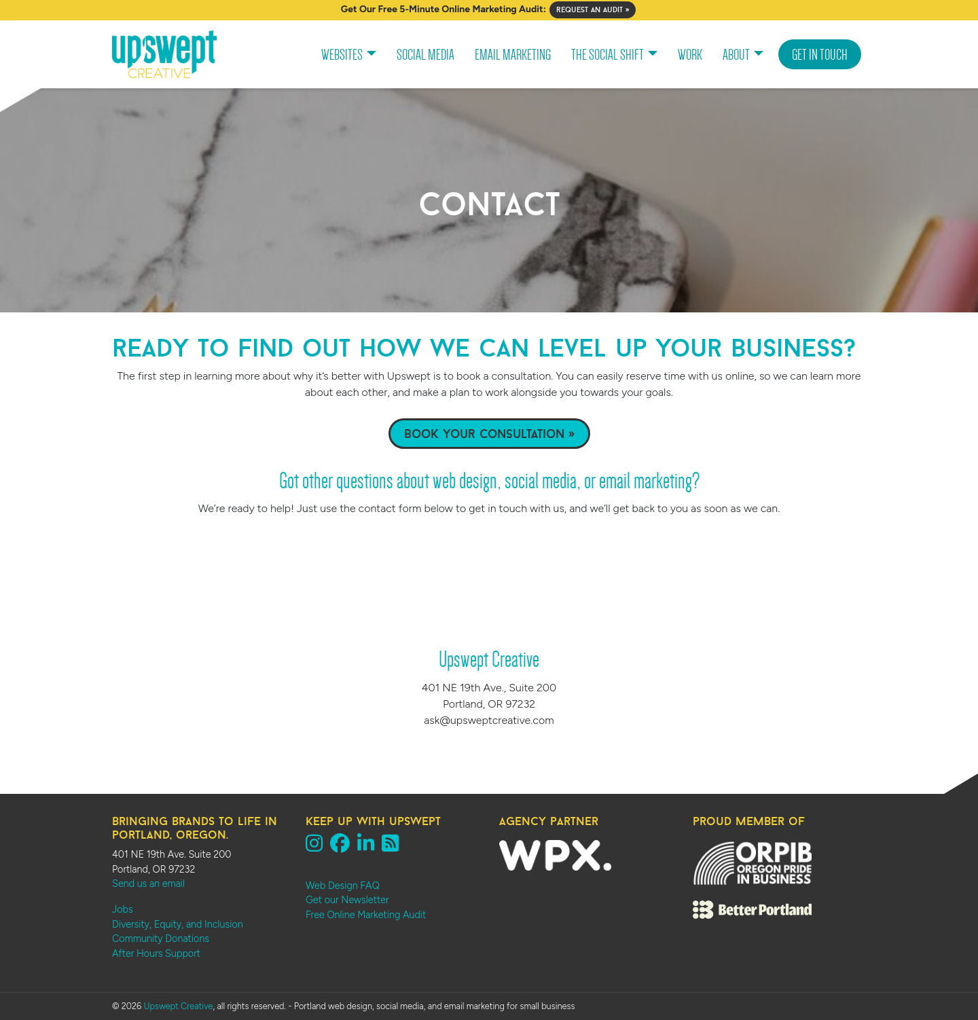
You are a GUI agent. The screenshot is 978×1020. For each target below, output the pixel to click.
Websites (342, 54)
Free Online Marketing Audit (366, 915)
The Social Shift (607, 54)
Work (690, 54)
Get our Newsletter (347, 900)
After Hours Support (156, 953)
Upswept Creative (178, 1006)
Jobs (122, 909)
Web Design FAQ (343, 885)
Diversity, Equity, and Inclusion (177, 924)
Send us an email (148, 883)
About (736, 54)
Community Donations (160, 938)
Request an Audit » (592, 9)
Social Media (425, 54)
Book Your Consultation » (489, 433)
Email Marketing (513, 54)
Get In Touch (820, 54)
